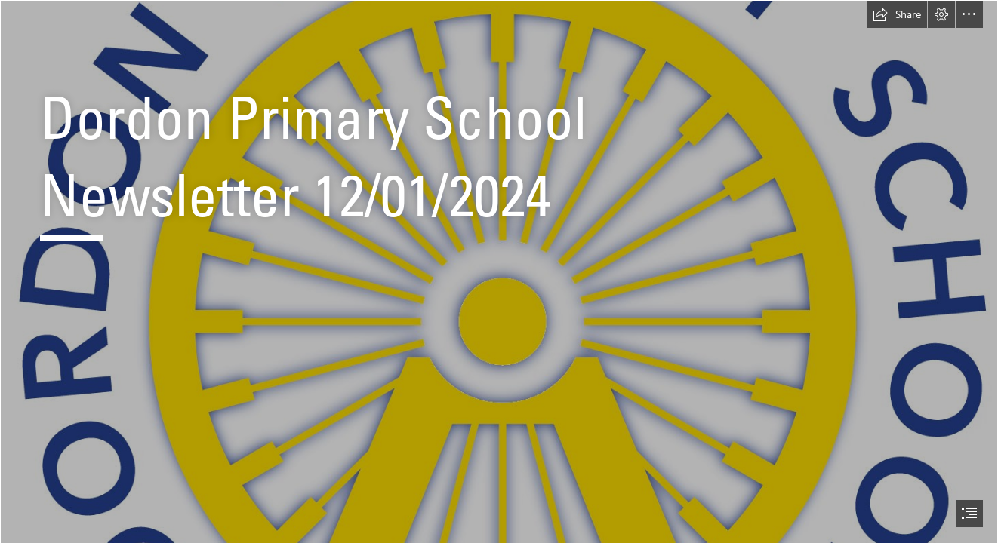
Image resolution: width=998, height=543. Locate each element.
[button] (897, 14)
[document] (499, 271)
